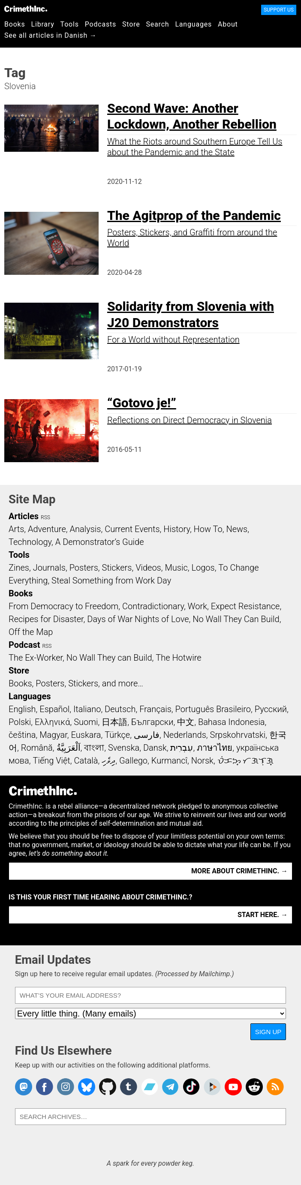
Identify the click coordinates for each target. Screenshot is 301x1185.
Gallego (133, 760)
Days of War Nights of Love (138, 619)
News (236, 529)
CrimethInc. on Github (107, 1086)
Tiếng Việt (51, 760)
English (22, 709)
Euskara (86, 735)
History (176, 529)
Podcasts (100, 24)
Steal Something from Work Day (111, 580)
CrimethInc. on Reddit (254, 1086)
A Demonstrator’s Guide (99, 542)
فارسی (147, 735)
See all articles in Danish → (50, 35)
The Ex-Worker (36, 658)
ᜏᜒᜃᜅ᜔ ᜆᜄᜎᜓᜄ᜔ (245, 760)
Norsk (202, 760)
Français (155, 709)
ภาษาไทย (214, 748)
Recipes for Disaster (46, 619)
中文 (185, 722)
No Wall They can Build (109, 658)
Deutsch (120, 709)
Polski (20, 722)
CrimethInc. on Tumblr (128, 1086)
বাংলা (94, 748)
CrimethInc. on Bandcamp (149, 1086)
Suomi (86, 722)
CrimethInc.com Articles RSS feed (275, 1086)
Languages (193, 24)
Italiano (87, 709)
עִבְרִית (181, 748)
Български (152, 722)
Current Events (132, 529)
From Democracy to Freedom (63, 606)
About (228, 24)
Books (14, 24)
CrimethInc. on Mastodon (23, 1086)
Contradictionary (153, 606)
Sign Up (268, 1031)
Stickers (117, 567)
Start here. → (263, 915)
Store (131, 24)
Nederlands (184, 735)
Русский (271, 709)
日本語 (114, 722)
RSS (45, 517)
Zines (19, 567)
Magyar (53, 735)
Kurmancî (169, 760)
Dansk (155, 748)
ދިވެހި (108, 760)
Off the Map (31, 632)
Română (37, 748)
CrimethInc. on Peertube (212, 1086)
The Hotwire (178, 658)
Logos (202, 567)
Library (42, 24)
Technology (30, 542)
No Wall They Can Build (236, 619)
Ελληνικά (52, 722)
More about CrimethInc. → (239, 871)
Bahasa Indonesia (231, 722)
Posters (83, 567)
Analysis (85, 529)
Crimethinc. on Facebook (44, 1086)
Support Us (279, 10)
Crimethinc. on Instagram (65, 1086)
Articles (24, 516)
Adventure (47, 529)
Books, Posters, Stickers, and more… (76, 683)
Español (54, 709)
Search (157, 24)
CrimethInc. (25, 8)
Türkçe (117, 735)
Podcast (24, 645)
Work (197, 606)
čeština (22, 735)
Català (86, 760)
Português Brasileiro (213, 709)
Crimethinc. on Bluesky (86, 1086)
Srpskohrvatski (238, 735)
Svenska (123, 748)
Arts (16, 529)
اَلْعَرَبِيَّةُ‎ (69, 748)
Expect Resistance (245, 606)
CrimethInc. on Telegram (170, 1086)
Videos (148, 567)
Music (176, 567)
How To (208, 529)
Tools (69, 24)
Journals (49, 567)
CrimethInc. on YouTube (233, 1086)
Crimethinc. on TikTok (191, 1086)
